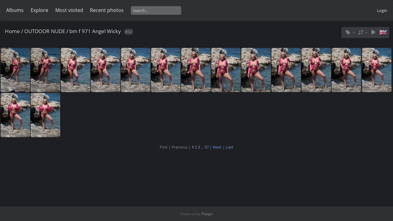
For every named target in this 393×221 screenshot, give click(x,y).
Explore (39, 10)
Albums (15, 10)
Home (12, 31)
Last (229, 147)
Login (382, 10)
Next (217, 147)
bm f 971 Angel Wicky (95, 31)
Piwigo (206, 213)
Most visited (69, 10)
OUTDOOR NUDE (44, 31)
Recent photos (107, 10)
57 (206, 147)
